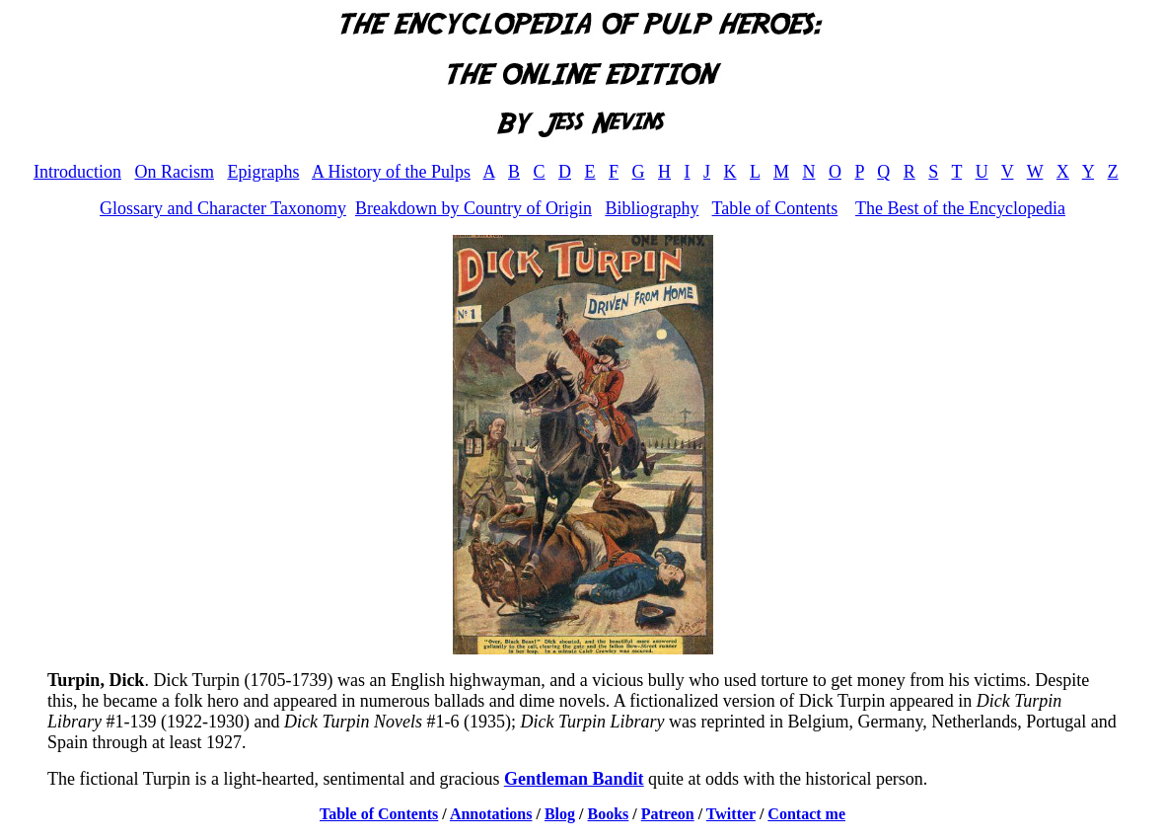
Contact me (806, 813)
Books (608, 813)
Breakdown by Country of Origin (473, 208)
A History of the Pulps (391, 172)
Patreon (667, 813)
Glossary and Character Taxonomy (223, 208)
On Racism (174, 172)
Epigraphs (263, 172)
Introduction (77, 172)
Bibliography (651, 208)
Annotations (491, 813)
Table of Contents (775, 208)
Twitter (731, 813)
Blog (560, 813)
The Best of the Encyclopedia (960, 208)
